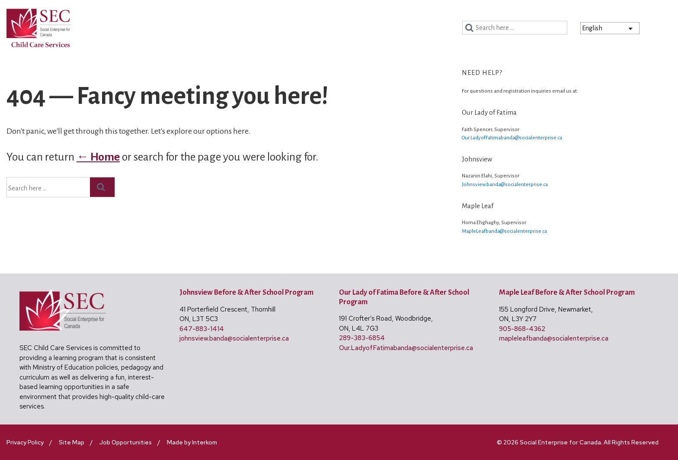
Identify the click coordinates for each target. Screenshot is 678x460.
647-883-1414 (201, 329)
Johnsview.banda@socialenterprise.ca (505, 184)
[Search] (470, 28)
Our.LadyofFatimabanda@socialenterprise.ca (512, 138)
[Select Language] (610, 28)
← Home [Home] (98, 157)
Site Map (71, 442)
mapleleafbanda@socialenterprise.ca (553, 338)
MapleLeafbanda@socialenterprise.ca (504, 231)
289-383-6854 (362, 338)
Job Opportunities (125, 442)
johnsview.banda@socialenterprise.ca (234, 338)
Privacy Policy (25, 442)
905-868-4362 (522, 329)
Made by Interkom (192, 442)
